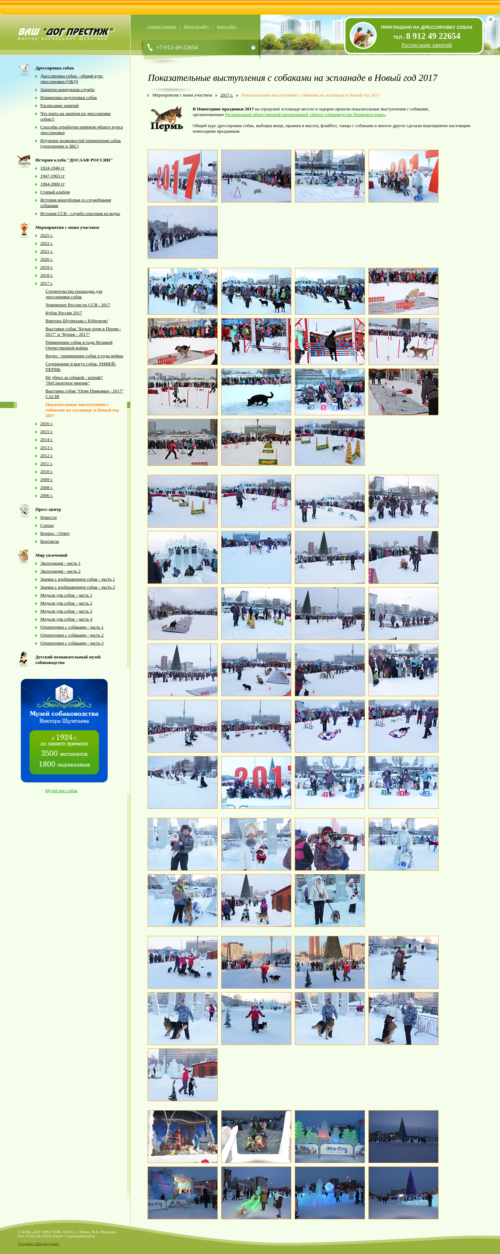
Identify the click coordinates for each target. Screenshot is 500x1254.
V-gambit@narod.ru (79, 1236)
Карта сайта (226, 26)
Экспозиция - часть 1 (60, 563)
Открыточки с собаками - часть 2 (71, 635)
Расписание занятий (59, 105)
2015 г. (46, 431)
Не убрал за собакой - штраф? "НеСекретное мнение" (74, 380)
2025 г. (46, 235)
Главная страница (162, 26)
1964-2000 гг (52, 183)
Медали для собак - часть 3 (66, 611)
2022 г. (46, 243)
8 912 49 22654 (433, 36)
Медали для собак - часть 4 (66, 619)
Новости (48, 517)
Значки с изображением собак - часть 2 (77, 587)
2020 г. (46, 259)
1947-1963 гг (52, 175)
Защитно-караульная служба (67, 89)
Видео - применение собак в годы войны (84, 355)
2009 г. (46, 479)
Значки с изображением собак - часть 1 (77, 579)
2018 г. (46, 275)
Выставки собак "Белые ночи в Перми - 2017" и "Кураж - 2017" (83, 331)
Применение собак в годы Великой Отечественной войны (78, 345)
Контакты (49, 541)
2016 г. (46, 423)
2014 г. (46, 439)
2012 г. (46, 455)
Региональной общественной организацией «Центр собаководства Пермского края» (305, 114)
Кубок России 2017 (63, 312)
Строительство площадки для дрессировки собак (73, 294)
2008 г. (46, 487)
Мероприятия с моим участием (182, 95)
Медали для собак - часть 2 (66, 603)
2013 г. (46, 447)
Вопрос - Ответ (55, 533)
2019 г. (46, 267)
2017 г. (46, 283)
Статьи (46, 525)
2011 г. (46, 463)
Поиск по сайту (196, 26)
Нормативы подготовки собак (68, 97)
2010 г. (46, 471)
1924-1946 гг (52, 168)
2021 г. (46, 251)
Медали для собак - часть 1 (66, 595)
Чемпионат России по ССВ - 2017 (77, 304)
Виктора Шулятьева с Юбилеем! (76, 320)
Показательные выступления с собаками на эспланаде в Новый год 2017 (82, 410)
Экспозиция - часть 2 (60, 571)
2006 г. (46, 495)
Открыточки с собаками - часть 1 (71, 627)
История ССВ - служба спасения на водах (80, 213)
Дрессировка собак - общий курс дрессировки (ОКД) (71, 78)
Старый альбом (55, 191)
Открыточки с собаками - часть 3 (71, 643)
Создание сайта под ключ (38, 1243)
